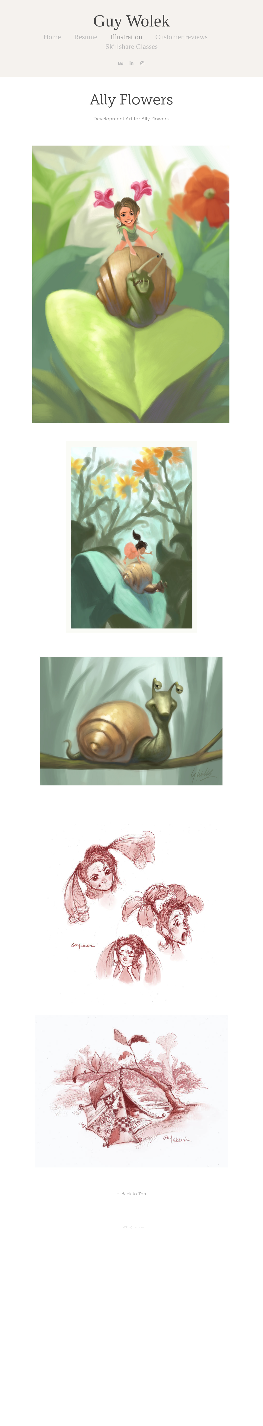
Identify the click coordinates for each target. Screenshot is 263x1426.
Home (52, 37)
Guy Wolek (131, 21)
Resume (86, 37)
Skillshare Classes (131, 46)
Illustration (126, 37)
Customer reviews (181, 37)
